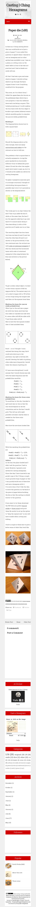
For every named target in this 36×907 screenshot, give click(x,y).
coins (22, 760)
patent (9, 765)
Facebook (17, 607)
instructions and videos (14, 147)
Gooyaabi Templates (22, 903)
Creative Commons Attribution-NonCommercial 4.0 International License (18, 897)
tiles (14, 765)
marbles (8, 768)
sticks (28, 760)
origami (19, 40)
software (10, 763)
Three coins (16, 881)
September (9, 792)
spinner (18, 768)
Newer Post (9, 622)
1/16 (10, 40)
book (22, 763)
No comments (18, 41)
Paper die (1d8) (18, 30)
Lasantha (8, 902)
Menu (18, 21)
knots (27, 765)
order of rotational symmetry (19, 246)
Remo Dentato (10, 895)
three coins (15, 508)
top (22, 768)
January (8, 796)
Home (18, 622)
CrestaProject (16, 900)
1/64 (9, 760)
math (12, 768)
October (8, 787)
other (22, 757)
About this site (17, 873)
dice (15, 40)
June (7, 801)
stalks (17, 763)
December (9, 783)
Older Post (27, 622)
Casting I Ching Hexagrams (18, 7)
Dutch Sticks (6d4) (18, 864)
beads (15, 760)
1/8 (13, 40)
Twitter (26, 607)
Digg (8, 610)
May (7, 805)
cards (8, 757)
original (24, 40)
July (7, 814)
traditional (21, 765)
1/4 (30, 757)
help (18, 740)
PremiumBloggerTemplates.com (21, 902)
